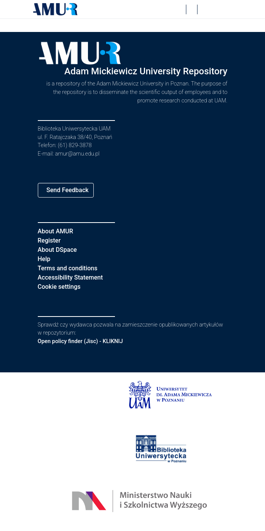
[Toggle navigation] (221, 9)
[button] (55, 9)
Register (51, 240)
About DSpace (60, 249)
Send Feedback (70, 190)
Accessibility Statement (75, 277)
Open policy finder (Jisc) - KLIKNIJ (84, 341)
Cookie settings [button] (62, 286)
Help (44, 259)
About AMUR (57, 231)
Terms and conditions (71, 268)
